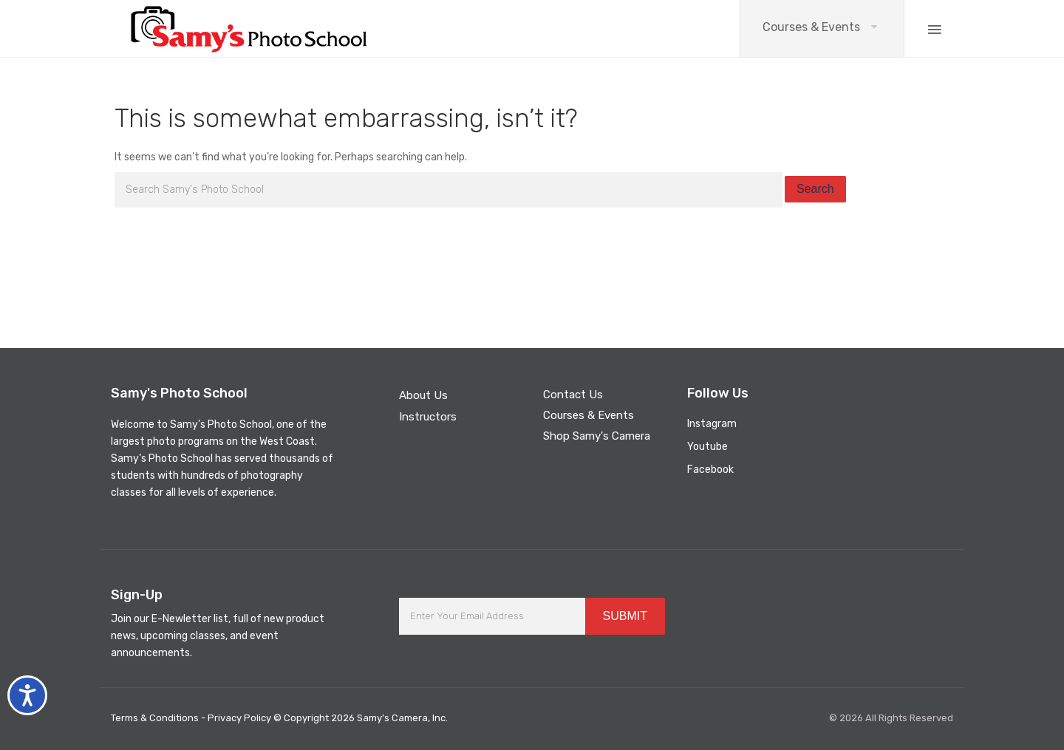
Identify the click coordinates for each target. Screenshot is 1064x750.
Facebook (710, 469)
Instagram (712, 423)
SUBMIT (625, 616)
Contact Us (573, 394)
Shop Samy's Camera (596, 436)
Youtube (707, 446)
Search (815, 189)
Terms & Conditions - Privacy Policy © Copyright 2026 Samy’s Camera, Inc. (279, 717)
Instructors (428, 416)
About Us (423, 395)
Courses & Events (811, 27)
